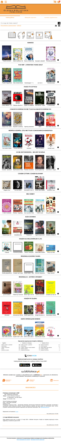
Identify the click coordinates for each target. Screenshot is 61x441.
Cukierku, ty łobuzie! (44, 348)
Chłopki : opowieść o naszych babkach (28, 347)
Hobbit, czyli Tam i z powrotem (7, 344)
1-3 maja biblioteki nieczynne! (11, 417)
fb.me (17, 411)
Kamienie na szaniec (5, 350)
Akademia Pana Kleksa (25, 350)
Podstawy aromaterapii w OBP (11, 393)
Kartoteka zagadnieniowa (50, 17)
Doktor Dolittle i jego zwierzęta (46, 347)
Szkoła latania (4, 346)
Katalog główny (10, 17)
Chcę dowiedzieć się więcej (23, 439)
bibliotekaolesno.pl (45, 407)
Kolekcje (19, 25)
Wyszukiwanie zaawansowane (8, 25)
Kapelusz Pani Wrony (45, 344)
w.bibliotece (37, 374)
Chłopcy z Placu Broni (5, 347)
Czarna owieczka (44, 346)
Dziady (3, 348)
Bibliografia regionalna (30, 17)
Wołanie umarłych (24, 348)
